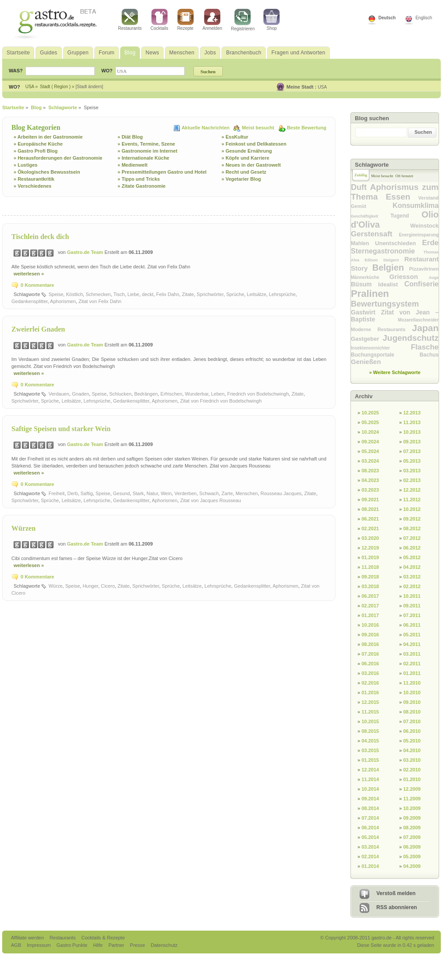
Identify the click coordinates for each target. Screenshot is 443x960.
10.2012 (412, 509)
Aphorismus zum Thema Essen (395, 191)
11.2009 (412, 798)
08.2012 (412, 528)
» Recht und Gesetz (244, 172)
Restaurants (130, 20)
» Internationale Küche (143, 158)
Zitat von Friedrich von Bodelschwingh (221, 400)
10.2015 (370, 721)
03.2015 (370, 750)
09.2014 (370, 798)
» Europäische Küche (38, 143)
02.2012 (412, 586)
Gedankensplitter (29, 301)
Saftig (87, 493)
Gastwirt (366, 312)
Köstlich (74, 294)
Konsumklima (416, 205)
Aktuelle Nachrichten (206, 127)
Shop (271, 20)
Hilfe (98, 945)
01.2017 (370, 615)
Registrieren (243, 20)
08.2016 (370, 644)
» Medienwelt (132, 165)
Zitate (188, 294)
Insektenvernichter (381, 348)
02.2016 (370, 682)
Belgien (390, 267)
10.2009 (412, 808)
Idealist (391, 284)
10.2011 (412, 596)
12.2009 (412, 789)
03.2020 (370, 538)
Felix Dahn (167, 294)
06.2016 (370, 663)
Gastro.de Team (85, 252)
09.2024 (370, 441)
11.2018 (370, 567)
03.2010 (412, 760)
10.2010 (412, 692)
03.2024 (370, 461)
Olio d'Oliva (395, 219)
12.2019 (370, 547)
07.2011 (412, 615)
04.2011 (412, 644)
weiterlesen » (29, 273)
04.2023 (370, 480)
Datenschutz (164, 945)
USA (322, 87)
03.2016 (370, 673)
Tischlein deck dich (40, 236)
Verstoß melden (395, 893)
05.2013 (412, 461)
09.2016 (370, 634)
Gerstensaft (375, 234)
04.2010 (412, 750)
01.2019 (370, 557)
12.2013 (412, 412)
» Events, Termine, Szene (146, 143)
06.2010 (412, 731)
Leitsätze (256, 294)
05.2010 (412, 740)
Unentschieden (398, 243)
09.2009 (412, 818)
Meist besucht (258, 127)
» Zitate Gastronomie (141, 186)
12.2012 (412, 489)
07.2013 (412, 451)
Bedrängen (146, 393)
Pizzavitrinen (424, 268)
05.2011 (412, 634)
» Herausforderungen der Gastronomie (58, 158)
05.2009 (412, 856)
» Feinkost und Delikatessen (254, 143)
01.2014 (370, 866)
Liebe (133, 294)
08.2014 (370, 808)
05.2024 (370, 451)
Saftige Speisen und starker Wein (61, 428)
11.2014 (370, 779)
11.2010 (412, 682)
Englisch (423, 17)
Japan (425, 328)
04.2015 (370, 740)
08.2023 (370, 470)
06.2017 (370, 596)
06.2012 (412, 547)
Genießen (366, 361)
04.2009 (412, 866)
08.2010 (412, 711)
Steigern (393, 260)
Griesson (409, 276)
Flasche (425, 347)
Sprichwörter (209, 294)
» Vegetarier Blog (241, 179)
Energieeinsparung (419, 234)
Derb (73, 493)
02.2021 (370, 528)
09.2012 (412, 518)
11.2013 (412, 422)
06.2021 (370, 518)
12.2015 (370, 702)
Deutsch (387, 17)
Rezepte (185, 20)
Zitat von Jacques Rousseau (210, 500)
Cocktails (159, 20)
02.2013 (412, 480)
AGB (16, 945)
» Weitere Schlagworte (394, 372)
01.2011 (412, 673)
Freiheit (57, 493)
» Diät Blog (130, 136)
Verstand (428, 197)
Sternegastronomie (387, 251)
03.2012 (412, 576)
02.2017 (370, 605)
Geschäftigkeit (370, 216)
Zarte (227, 493)
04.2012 (412, 567)
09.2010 (412, 702)
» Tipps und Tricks (139, 179)
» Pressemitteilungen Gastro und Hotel (162, 172)
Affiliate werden (28, 937)
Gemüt (372, 206)
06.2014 (370, 827)
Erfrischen (171, 393)
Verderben (185, 493)
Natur (152, 493)
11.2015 (370, 711)
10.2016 (370, 625)
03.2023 (370, 489)
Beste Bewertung (306, 127)
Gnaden (80, 393)
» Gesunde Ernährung (247, 150)
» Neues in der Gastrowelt (251, 165)
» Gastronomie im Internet (147, 150)
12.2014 (370, 769)
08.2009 (412, 827)
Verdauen (59, 393)
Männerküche (370, 277)
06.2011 (412, 625)
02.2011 (412, 663)
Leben (218, 393)
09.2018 (370, 576)
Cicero (108, 586)
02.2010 (412, 769)
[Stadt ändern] (89, 86)
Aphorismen (63, 301)
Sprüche (235, 294)
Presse (137, 945)
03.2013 (412, 470)
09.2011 (412, 605)
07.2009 (412, 837)
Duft (360, 187)
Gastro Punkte (73, 945)
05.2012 (412, 557)
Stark (138, 493)
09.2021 (370, 499)
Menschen (247, 493)
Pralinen (370, 293)
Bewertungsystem (385, 304)
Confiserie (421, 284)
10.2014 (370, 789)
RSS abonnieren (396, 907)
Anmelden (212, 20)
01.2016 (370, 692)
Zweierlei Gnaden (38, 329)
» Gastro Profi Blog (35, 150)
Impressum (39, 945)
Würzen (23, 528)
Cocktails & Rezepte (103, 937)
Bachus (429, 355)
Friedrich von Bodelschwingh (258, 393)
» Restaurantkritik (34, 179)
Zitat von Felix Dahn (100, 301)
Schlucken (120, 393)
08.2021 (370, 509)
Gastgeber (366, 338)
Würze (56, 586)
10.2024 (370, 432)
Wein (166, 493)
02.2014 (370, 856)
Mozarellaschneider (418, 320)
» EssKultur (235, 136)
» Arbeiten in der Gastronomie (48, 136)
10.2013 (412, 432)
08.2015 (370, 731)
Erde (430, 243)
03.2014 (370, 846)
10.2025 (370, 412)
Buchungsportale (385, 355)
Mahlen (363, 243)
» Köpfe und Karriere (245, 158)
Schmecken (98, 294)
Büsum (364, 284)
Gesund (121, 493)
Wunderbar (197, 393)
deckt (148, 294)
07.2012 (412, 538)
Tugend (406, 216)
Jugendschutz (410, 338)
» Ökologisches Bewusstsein (47, 172)
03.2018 (370, 586)
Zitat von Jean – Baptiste (395, 316)
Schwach (209, 493)
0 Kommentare (37, 285)
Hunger (90, 586)
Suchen (423, 132)
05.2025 (370, 422)
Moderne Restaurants (381, 329)
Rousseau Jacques (281, 493)
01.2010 (412, 779)
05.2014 (370, 837)
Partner (116, 945)
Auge (434, 277)
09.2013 (412, 441)
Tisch (119, 294)
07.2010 (412, 721)
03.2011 (412, 654)
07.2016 (370, 654)
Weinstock (424, 225)
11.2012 (412, 499)
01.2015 (370, 760)
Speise (56, 294)
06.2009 (412, 846)
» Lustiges (25, 165)
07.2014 (370, 818)
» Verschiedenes (32, 186)
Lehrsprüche (282, 294)
